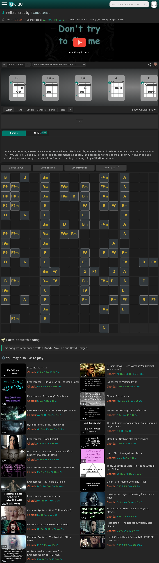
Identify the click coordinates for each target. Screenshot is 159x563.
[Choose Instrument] (70, 109)
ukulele (30, 110)
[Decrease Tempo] (4, 64)
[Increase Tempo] (28, 64)
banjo (52, 110)
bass (63, 110)
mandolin (41, 110)
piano (19, 110)
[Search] (145, 4)
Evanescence (40, 13)
